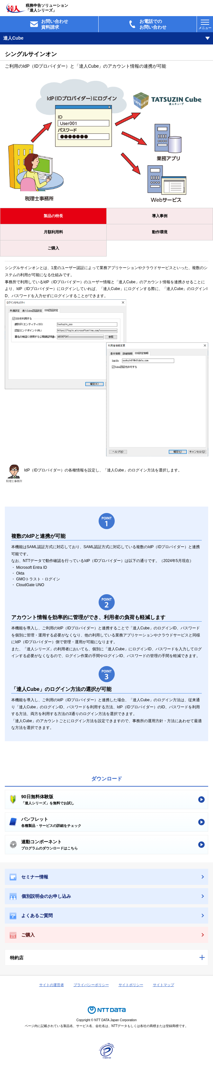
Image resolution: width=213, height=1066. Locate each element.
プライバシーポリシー (91, 985)
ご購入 (53, 248)
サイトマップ (163, 985)
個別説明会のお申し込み (40, 896)
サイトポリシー (131, 985)
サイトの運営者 (51, 985)
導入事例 (159, 216)
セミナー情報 (29, 877)
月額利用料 (53, 232)
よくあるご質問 (31, 916)
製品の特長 (53, 216)
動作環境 (159, 232)
